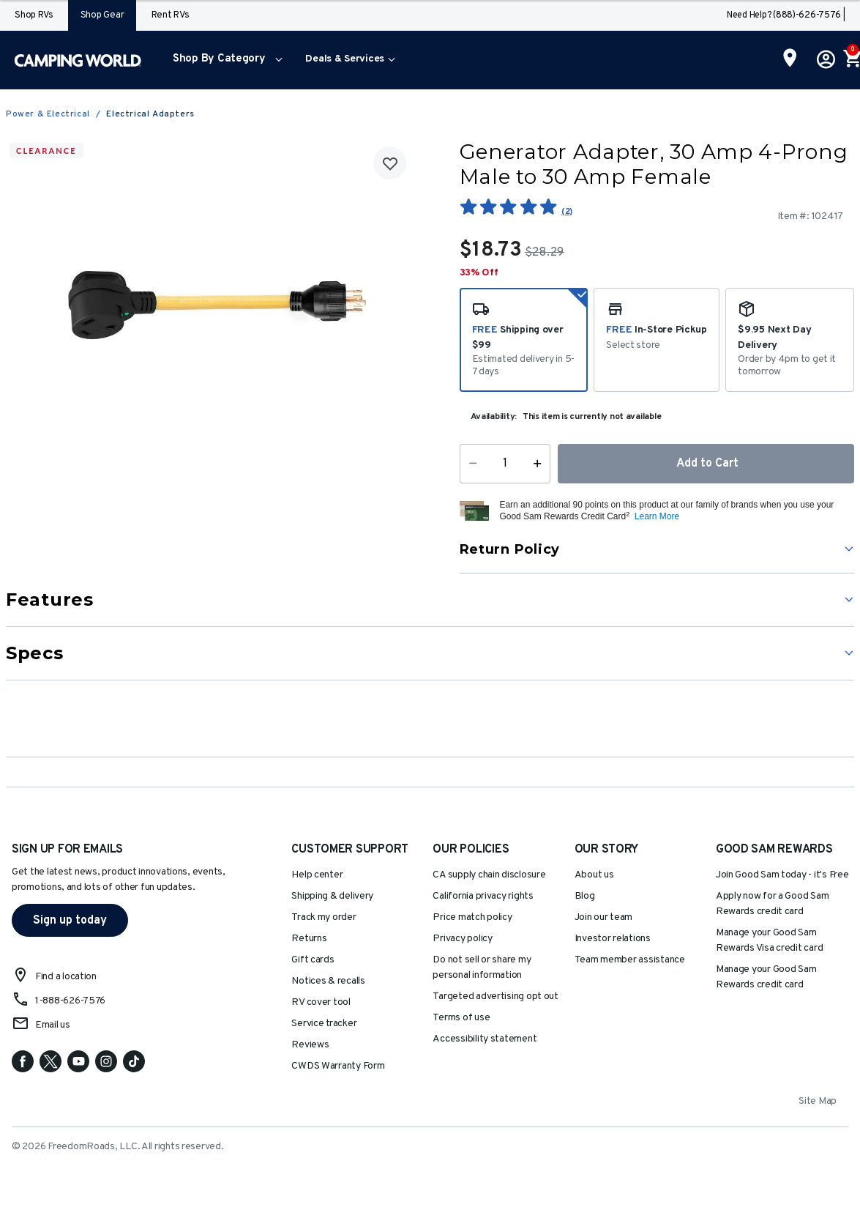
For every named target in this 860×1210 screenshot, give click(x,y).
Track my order (323, 917)
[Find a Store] (790, 59)
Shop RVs (34, 15)
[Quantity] (504, 464)
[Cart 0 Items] (851, 60)
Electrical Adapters (150, 114)
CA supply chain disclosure (489, 875)
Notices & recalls (327, 981)
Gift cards (312, 960)
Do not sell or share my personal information (482, 967)
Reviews (310, 1045)
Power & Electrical (48, 114)
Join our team (604, 917)
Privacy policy (462, 938)
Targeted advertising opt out (495, 996)
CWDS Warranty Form (337, 1066)
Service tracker (323, 1023)
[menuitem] (224, 60)
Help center (317, 875)
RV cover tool (321, 1002)
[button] (224, 60)
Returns (308, 938)
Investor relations (613, 938)
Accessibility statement (484, 1039)
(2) (566, 212)
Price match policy (472, 917)
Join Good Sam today (782, 875)
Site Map (818, 1101)
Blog (585, 896)
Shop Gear (102, 15)
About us (594, 875)
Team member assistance (630, 960)
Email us (52, 1025)
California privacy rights (483, 896)
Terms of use (461, 1018)
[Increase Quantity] (540, 464)
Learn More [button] (657, 516)
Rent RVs (171, 15)
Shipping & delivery (332, 896)
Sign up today (70, 920)
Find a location (66, 976)
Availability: (494, 417)
